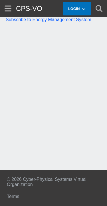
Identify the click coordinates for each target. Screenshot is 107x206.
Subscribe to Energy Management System (48, 19)
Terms (13, 196)
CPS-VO (29, 8)
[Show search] (99, 8)
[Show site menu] (8, 8)
